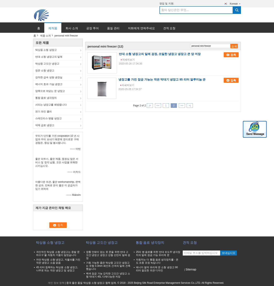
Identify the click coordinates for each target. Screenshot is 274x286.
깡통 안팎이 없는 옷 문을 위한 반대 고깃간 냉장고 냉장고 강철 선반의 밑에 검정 (108, 255)
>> (181, 105)
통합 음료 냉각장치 (46, 97)
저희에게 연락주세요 (141, 28)
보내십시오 (228, 252)
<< (158, 105)
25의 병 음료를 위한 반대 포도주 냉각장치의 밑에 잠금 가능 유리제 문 (158, 254)
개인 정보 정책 (56, 282)
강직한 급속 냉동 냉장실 (48, 77)
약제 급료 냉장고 (44, 125)
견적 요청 (169, 28)
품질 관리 (113, 28)
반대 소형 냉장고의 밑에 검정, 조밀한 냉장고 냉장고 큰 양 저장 (160, 54)
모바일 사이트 (192, 274)
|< (150, 105)
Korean (235, 3)
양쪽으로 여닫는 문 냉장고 (50, 91)
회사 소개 (71, 28)
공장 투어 (92, 28)
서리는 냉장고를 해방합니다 (51, 104)
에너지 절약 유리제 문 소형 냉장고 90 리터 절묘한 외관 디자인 (157, 269)
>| (190, 105)
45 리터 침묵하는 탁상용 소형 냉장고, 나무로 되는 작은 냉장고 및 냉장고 (57, 269)
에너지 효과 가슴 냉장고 (48, 84)
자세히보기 (128, 59)
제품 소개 (45, 35)
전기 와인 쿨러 (43, 111)
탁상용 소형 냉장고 (46, 50)
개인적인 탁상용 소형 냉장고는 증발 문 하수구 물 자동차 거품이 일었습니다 (58, 254)
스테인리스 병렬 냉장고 (48, 118)
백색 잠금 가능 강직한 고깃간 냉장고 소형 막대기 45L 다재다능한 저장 (108, 275)
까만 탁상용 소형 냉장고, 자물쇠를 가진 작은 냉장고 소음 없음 (58, 261)
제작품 (52, 28)
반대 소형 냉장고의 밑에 (48, 56)
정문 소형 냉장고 (44, 70)
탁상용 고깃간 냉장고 (47, 63)
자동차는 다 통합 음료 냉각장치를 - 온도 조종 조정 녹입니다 (157, 261)
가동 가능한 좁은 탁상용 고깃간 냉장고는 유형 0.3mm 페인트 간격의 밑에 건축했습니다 (108, 265)
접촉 (233, 54)
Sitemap (190, 269)
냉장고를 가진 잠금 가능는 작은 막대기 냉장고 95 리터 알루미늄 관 (161, 79)
